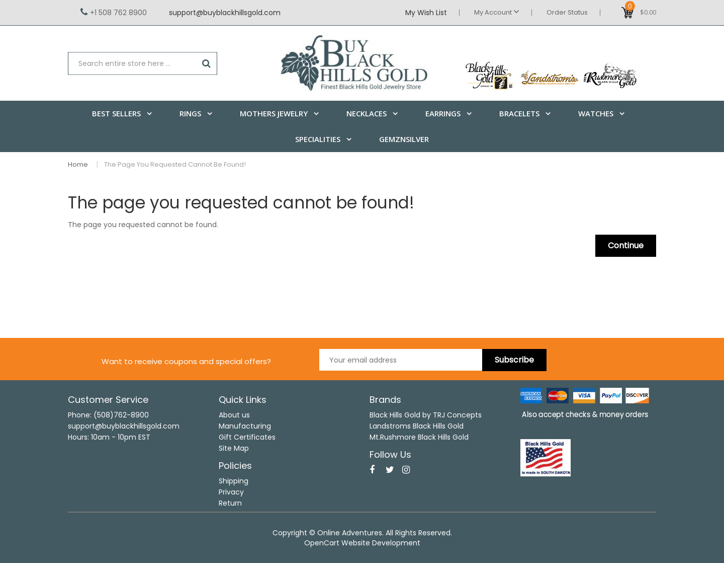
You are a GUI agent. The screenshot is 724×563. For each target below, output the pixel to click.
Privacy (231, 492)
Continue (626, 245)
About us (234, 415)
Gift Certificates (247, 437)
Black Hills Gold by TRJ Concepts (426, 415)
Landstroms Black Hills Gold (417, 426)
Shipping (233, 481)
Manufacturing (245, 426)
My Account (496, 12)
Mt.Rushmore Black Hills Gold (419, 437)
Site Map (234, 448)
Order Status (567, 12)
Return (230, 503)
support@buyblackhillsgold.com (225, 13)
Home (78, 164)
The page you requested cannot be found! (175, 164)
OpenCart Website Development (362, 543)
